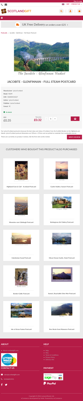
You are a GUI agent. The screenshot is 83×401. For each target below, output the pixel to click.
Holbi (42, 398)
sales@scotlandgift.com (12, 374)
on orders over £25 (44, 24)
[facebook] (2, 385)
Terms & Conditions (52, 355)
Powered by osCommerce (53, 398)
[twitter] (6, 385)
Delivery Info (50, 359)
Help (47, 350)
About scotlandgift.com (10, 350)
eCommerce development (29, 398)
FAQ (47, 353)
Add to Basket (75, 118)
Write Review (74, 137)
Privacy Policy (50, 357)
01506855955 (2, 4)
